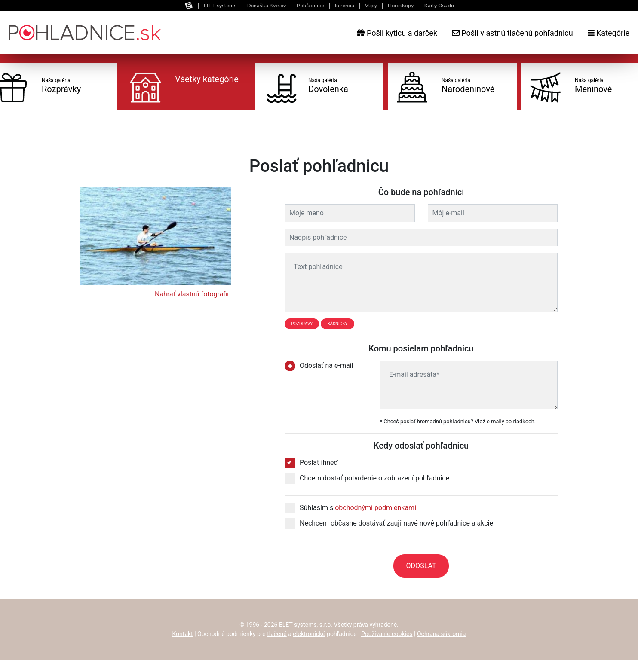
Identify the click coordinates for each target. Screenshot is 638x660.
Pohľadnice (310, 6)
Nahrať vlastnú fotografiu (193, 294)
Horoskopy (401, 6)
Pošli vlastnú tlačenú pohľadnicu (512, 32)
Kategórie (608, 32)
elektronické (309, 633)
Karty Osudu (439, 6)
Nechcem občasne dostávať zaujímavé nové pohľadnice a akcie (389, 523)
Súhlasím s (350, 508)
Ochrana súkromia (441, 633)
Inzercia (344, 6)
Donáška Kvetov (266, 6)
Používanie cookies (387, 633)
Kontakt (182, 633)
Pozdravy (302, 323)
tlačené (277, 633)
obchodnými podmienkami (375, 508)
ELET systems (220, 6)
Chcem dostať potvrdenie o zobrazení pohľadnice (367, 478)
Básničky (337, 323)
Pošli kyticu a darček (397, 32)
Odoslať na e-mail (322, 366)
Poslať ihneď (311, 463)
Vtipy (371, 6)
